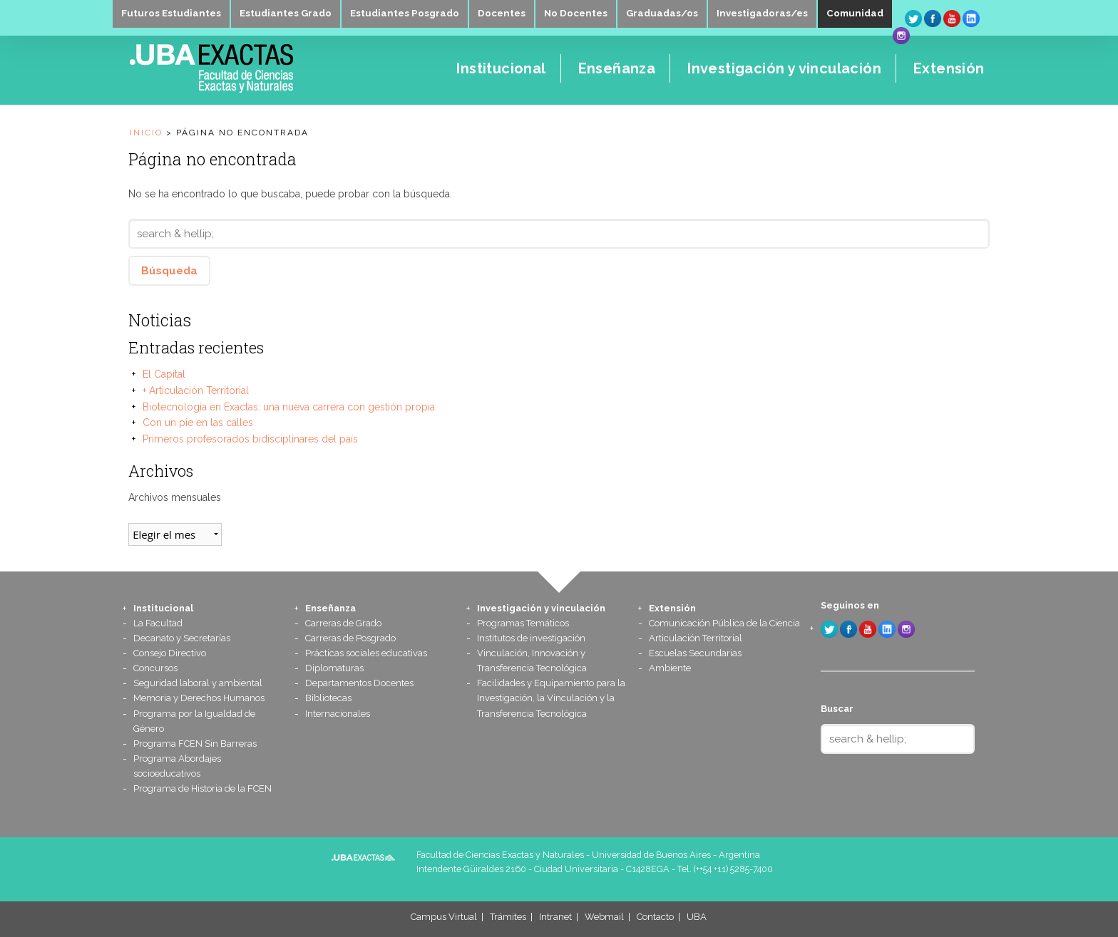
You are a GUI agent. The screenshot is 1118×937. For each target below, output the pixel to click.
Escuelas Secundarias (695, 653)
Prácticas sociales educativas (366, 653)
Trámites (508, 916)
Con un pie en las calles (198, 422)
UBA (697, 916)
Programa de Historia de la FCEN (202, 788)
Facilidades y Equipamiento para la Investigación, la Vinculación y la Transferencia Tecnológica (551, 698)
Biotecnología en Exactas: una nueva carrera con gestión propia (289, 407)
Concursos (155, 668)
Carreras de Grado (343, 623)
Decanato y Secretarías (181, 638)
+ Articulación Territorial (196, 390)
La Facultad (158, 623)
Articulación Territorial (695, 638)
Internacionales (337, 713)
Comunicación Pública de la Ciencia (724, 623)
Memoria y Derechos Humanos (199, 698)
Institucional (163, 608)
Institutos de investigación (531, 638)
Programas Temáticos (523, 623)
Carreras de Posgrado (350, 638)
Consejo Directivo (169, 653)
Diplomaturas (334, 668)
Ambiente (670, 668)
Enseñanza (330, 608)
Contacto (655, 916)
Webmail (604, 916)
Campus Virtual (444, 916)
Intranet (555, 916)
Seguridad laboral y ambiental (197, 683)
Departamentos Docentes (359, 683)
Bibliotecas (328, 698)
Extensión (672, 608)
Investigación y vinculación (541, 608)
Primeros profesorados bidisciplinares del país (250, 439)
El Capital (164, 374)
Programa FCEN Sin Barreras (195, 743)
